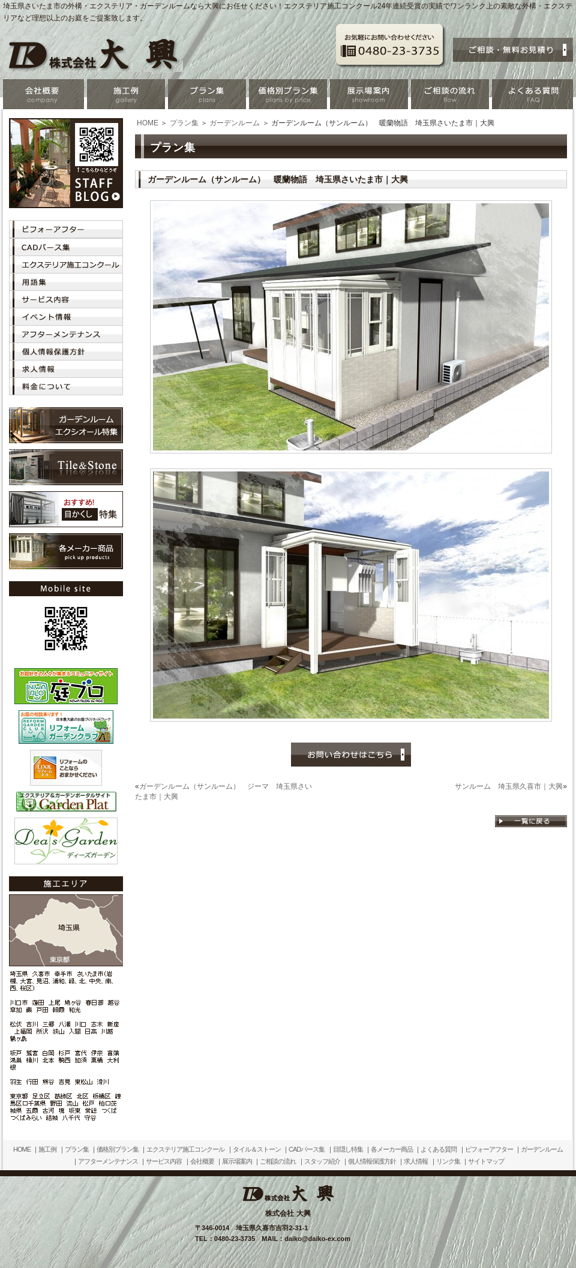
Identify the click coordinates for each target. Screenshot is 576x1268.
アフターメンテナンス (108, 1161)
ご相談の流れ (278, 1161)
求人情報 (416, 1161)
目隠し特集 (348, 1149)
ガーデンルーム (234, 123)
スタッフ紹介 (322, 1161)
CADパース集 (307, 1149)
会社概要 (202, 1161)
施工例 (47, 1149)
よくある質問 (439, 1149)
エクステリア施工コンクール (185, 1149)
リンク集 (448, 1161)
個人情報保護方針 (372, 1161)
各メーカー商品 (392, 1149)
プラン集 (184, 123)
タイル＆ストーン (257, 1149)
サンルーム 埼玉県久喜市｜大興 (509, 786)
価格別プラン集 (118, 1149)
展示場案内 (237, 1161)
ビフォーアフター (489, 1149)
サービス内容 (164, 1161)
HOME (147, 123)
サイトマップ (486, 1161)
